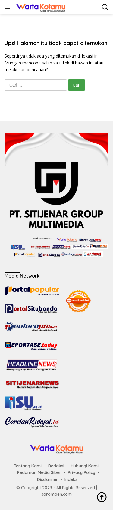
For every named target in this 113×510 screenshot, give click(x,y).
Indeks (70, 479)
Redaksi (56, 466)
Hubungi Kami (85, 466)
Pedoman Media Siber (39, 472)
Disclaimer (47, 479)
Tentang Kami (28, 466)
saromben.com (56, 494)
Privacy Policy (81, 472)
